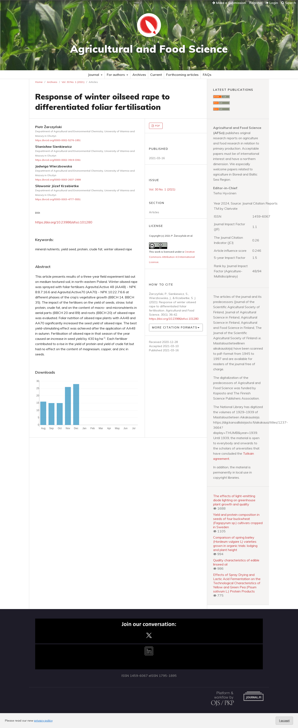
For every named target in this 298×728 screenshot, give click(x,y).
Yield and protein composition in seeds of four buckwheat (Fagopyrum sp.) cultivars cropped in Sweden (238, 520)
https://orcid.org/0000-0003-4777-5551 (58, 199)
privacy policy (43, 720)
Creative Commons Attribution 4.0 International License (172, 257)
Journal (94, 75)
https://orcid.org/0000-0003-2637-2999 (58, 179)
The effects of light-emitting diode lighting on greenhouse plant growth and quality (234, 500)
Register (255, 3)
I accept (284, 720)
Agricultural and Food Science (149, 48)
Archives (139, 75)
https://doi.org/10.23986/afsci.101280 (63, 222)
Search (288, 3)
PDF (157, 125)
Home (39, 82)
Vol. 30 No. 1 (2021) (73, 82)
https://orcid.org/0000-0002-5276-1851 (58, 140)
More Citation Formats (174, 327)
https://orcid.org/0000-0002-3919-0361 (58, 159)
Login (272, 3)
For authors (116, 75)
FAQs (207, 75)
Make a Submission (229, 3)
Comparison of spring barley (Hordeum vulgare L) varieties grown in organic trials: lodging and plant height (235, 543)
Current (156, 75)
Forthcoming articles (182, 75)
